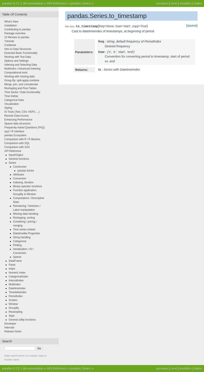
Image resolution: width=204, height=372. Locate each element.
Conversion (19, 178)
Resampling (15, 311)
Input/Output (16, 154)
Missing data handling (25, 213)
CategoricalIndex (18, 276)
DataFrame (15, 260)
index (198, 3)
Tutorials (9, 41)
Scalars (13, 300)
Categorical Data (14, 100)
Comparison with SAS (17, 147)
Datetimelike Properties (26, 233)
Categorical (19, 241)
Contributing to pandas (17, 29)
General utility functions (22, 319)
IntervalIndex (16, 280)
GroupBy (14, 307)
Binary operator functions (27, 186)
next (174, 3)
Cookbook (10, 45)
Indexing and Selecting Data (20, 64)
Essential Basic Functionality (20, 52)
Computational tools (15, 72)
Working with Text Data (17, 56)
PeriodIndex (16, 296)
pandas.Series (81, 3)
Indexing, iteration (23, 182)
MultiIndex (15, 284)
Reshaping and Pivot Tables (20, 88)
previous (162, 3)
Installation (10, 25)
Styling (8, 107)
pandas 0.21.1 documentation (22, 3)
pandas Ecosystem (15, 135)
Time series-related (24, 229)
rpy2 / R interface (14, 131)
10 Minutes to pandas (16, 37)
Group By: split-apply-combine (21, 80)
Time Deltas (11, 96)
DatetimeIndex (17, 288)
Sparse (17, 256)
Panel (12, 264)
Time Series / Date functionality (22, 92)
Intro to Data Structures (17, 49)
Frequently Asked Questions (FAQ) (24, 127)
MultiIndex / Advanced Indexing (22, 68)
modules (185, 3)
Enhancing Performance (18, 119)
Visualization (11, 103)
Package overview (14, 33)
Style (12, 315)
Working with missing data (19, 76)
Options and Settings (16, 60)
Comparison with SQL (17, 143)
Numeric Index (17, 272)
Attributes (18, 174)
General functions (19, 158)
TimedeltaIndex (18, 292)
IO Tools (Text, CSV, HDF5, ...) (22, 111)
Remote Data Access (16, 115)
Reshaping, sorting (24, 217)
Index (12, 268)
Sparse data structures (17, 123)
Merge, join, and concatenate (21, 84)
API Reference (57, 3)
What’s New (11, 21)
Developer (10, 323)
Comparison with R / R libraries (22, 139)
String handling (21, 237)
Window (13, 304)
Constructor (20, 166)
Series (12, 162)
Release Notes (13, 331)
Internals (9, 327)
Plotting (17, 245)
